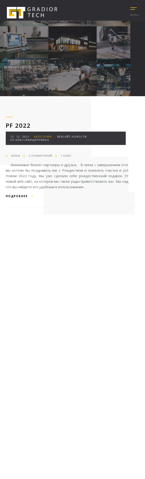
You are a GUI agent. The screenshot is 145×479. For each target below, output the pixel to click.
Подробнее (19, 196)
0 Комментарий (37, 155)
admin (13, 155)
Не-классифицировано (29, 139)
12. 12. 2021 (20, 136)
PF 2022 (18, 125)
